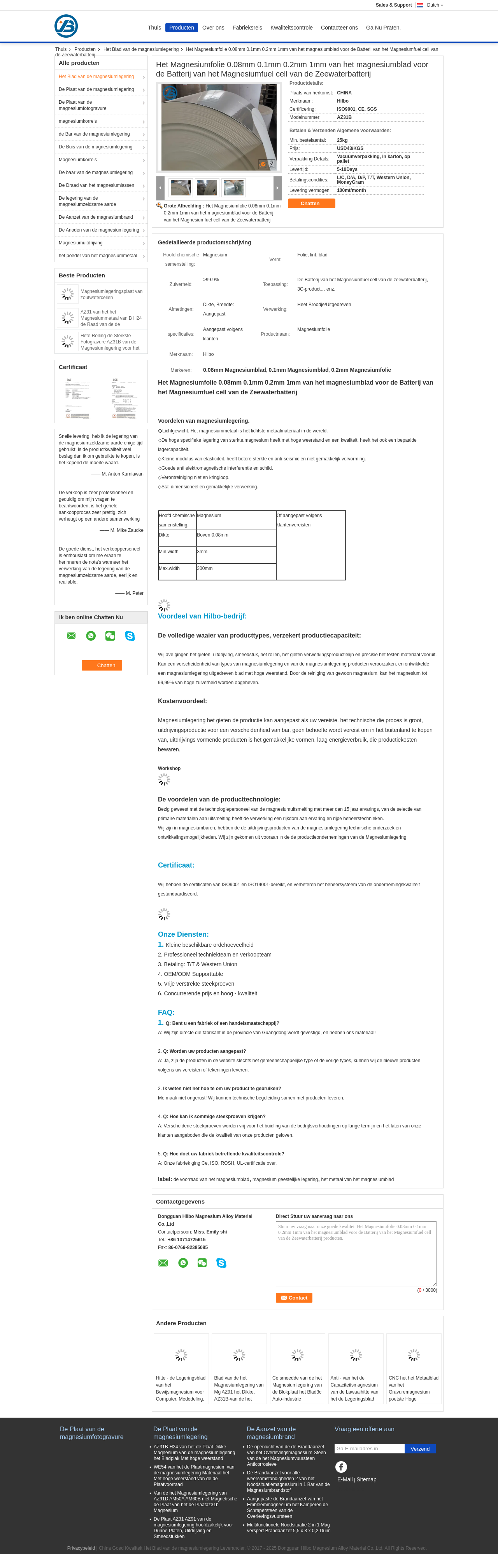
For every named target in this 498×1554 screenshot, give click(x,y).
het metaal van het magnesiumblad (357, 1179)
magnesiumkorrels (78, 121)
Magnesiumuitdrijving (81, 243)
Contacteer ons (339, 27)
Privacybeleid (81, 1548)
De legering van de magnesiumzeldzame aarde (87, 201)
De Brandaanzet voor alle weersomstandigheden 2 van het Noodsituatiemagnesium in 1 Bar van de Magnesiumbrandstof (288, 1481)
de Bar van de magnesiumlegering (94, 134)
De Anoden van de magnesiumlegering (99, 230)
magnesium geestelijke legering (285, 1179)
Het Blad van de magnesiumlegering (141, 49)
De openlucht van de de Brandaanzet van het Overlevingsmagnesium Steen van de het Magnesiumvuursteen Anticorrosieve (286, 1455)
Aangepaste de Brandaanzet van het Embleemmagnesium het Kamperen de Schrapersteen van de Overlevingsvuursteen (287, 1507)
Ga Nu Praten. (383, 27)
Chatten (315, 203)
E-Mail (345, 1479)
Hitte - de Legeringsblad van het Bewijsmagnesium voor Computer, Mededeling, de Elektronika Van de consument (180, 1395)
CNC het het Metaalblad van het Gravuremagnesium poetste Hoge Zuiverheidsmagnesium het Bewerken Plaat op (413, 1395)
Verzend (420, 1449)
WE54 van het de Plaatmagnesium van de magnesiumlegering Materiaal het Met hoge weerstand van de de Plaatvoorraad (194, 1475)
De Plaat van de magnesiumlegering (96, 89)
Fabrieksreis (247, 27)
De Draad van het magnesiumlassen (96, 185)
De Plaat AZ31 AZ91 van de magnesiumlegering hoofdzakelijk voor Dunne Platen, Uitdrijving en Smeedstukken (193, 1527)
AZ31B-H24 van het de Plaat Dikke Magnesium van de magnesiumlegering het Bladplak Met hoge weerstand (194, 1452)
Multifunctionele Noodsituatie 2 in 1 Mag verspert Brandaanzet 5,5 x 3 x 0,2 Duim (289, 1527)
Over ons (213, 27)
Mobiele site (349, 1489)
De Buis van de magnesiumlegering (95, 147)
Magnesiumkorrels (78, 159)
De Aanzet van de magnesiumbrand (96, 217)
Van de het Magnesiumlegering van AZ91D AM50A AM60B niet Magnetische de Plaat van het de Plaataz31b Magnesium (195, 1501)
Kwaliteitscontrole (291, 27)
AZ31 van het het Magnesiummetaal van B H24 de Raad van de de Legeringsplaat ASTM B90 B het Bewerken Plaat (111, 324)
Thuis (154, 27)
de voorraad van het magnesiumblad (211, 1179)
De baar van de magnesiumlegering (96, 172)
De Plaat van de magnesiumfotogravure (83, 105)
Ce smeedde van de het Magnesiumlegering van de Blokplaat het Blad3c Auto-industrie (297, 1388)
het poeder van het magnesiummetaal (98, 255)
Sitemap (366, 1479)
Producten (181, 27)
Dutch (435, 5)
